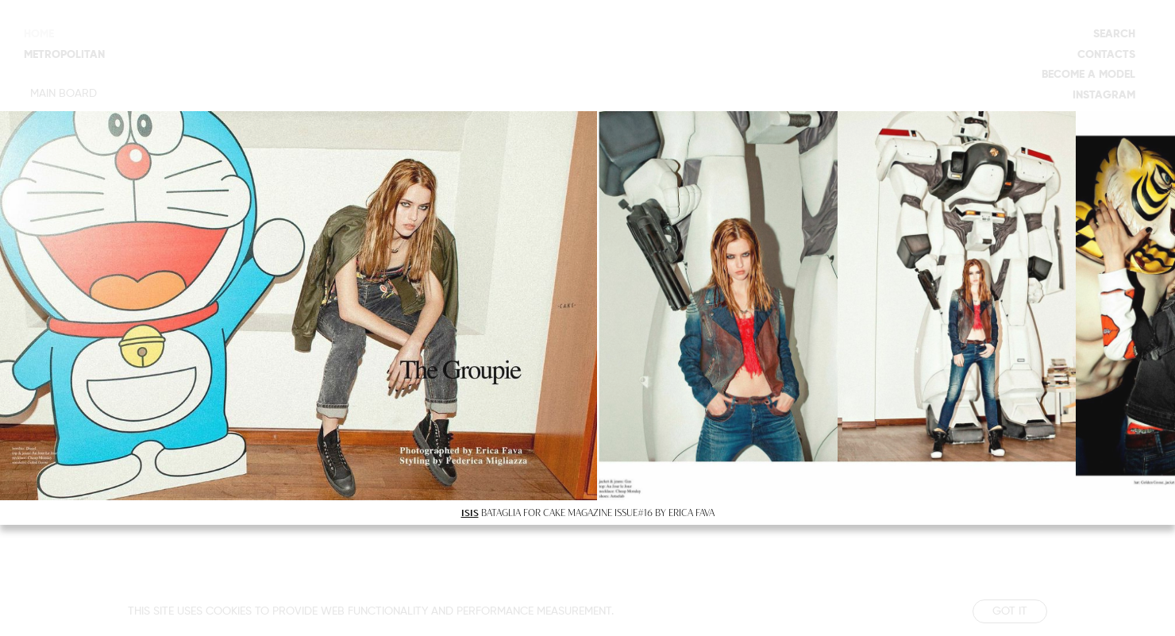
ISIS (470, 512)
